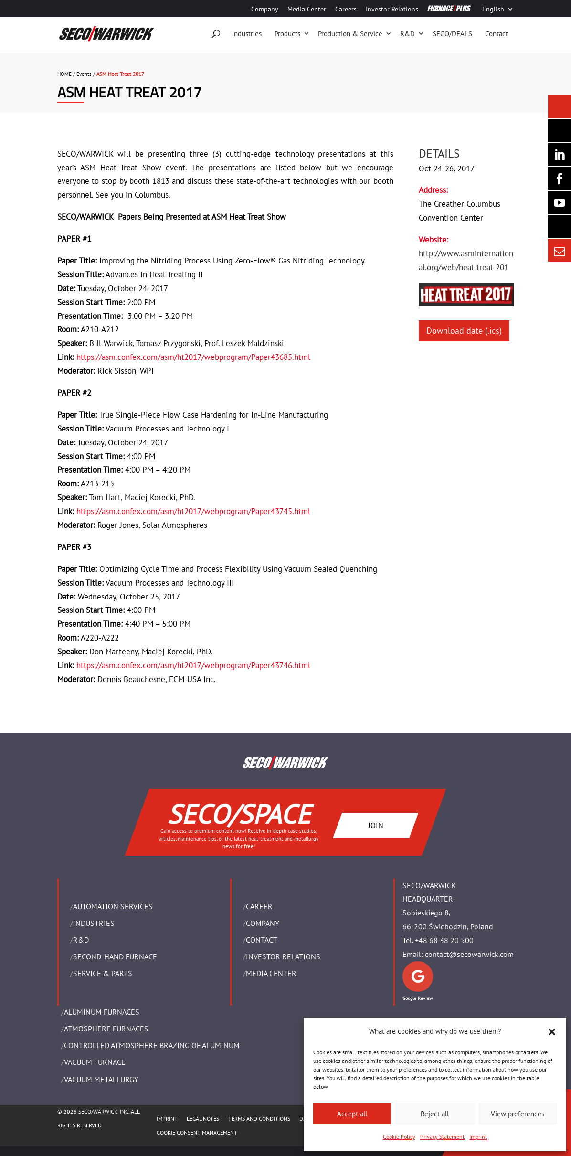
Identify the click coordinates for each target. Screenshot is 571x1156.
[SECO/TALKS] (559, 202)
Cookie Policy (399, 1136)
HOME (64, 74)
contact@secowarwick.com (469, 954)
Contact (496, 33)
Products (287, 33)
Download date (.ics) (464, 330)
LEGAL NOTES (203, 1118)
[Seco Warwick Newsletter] (559, 130)
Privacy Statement (442, 1136)
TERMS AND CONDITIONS (259, 1118)
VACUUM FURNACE (95, 1062)
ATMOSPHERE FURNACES (106, 1028)
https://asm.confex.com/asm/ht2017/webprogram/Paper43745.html (193, 511)
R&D (407, 33)
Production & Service (350, 33)
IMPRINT (167, 1118)
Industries (247, 33)
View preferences (517, 1113)
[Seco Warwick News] (559, 106)
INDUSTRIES (94, 923)
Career (259, 906)
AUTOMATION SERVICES (113, 906)
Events (84, 74)
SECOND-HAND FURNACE (115, 956)
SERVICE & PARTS (102, 973)
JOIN (375, 825)
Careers (346, 9)
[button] (552, 1032)
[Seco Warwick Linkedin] (559, 154)
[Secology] (559, 226)
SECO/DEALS (452, 33)
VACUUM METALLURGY (101, 1079)
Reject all (435, 1113)
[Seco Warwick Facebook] (559, 178)
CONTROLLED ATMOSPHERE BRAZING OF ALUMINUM (152, 1045)
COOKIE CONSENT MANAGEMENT (197, 1132)
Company (264, 9)
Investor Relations (392, 9)
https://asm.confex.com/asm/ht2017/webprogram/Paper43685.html (193, 357)
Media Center (306, 9)
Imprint (478, 1136)
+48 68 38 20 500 (444, 940)
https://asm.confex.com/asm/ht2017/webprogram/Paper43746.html (193, 665)
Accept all (352, 1113)
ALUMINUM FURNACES (101, 1012)
